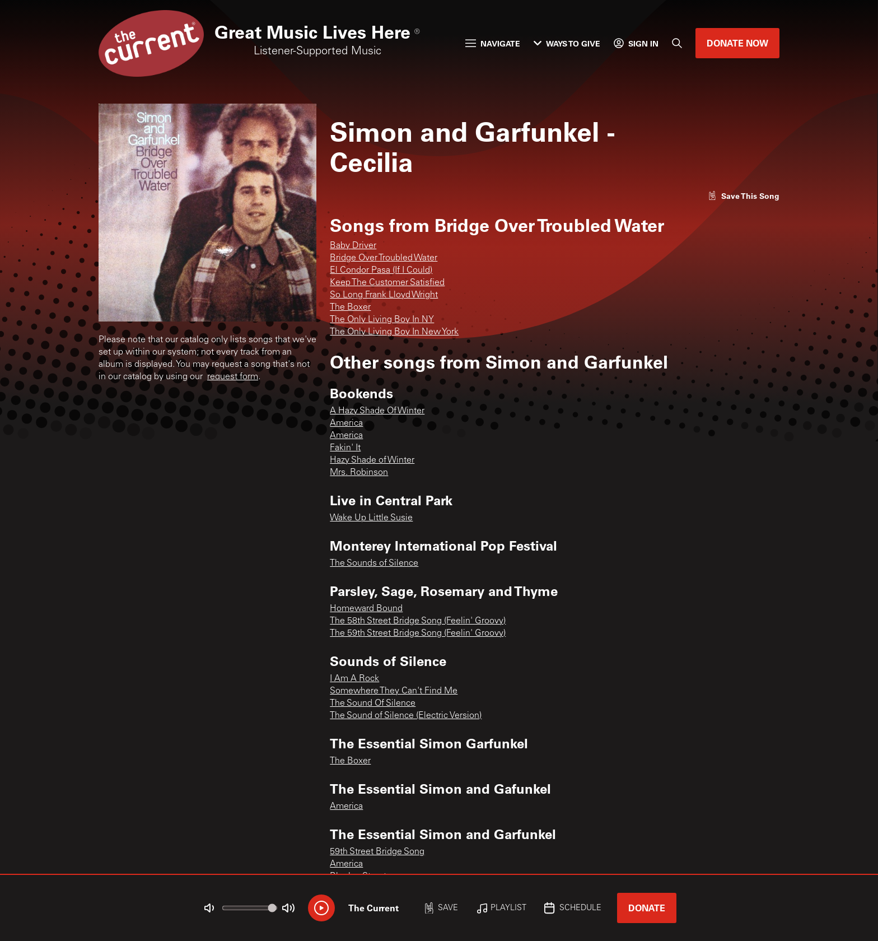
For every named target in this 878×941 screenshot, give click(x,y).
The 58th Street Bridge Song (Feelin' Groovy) (418, 621)
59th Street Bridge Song (377, 851)
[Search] (676, 43)
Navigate (492, 43)
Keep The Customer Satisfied (387, 282)
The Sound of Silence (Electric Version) (406, 715)
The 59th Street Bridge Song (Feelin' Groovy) (418, 633)
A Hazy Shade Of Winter (377, 411)
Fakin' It (345, 448)
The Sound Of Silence (372, 703)
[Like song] (743, 196)
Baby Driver (353, 245)
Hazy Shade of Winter (372, 460)
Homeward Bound (366, 608)
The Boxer (350, 307)
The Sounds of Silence (374, 563)
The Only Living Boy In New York (394, 332)
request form (232, 376)
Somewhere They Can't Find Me (393, 691)
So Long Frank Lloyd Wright (384, 295)
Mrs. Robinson (359, 472)
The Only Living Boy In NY (382, 319)
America (346, 423)
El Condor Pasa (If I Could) (381, 270)
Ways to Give (567, 43)
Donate (646, 908)
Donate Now (737, 43)
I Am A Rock (354, 678)
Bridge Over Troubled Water (383, 258)
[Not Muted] (209, 908)
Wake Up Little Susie (371, 518)
